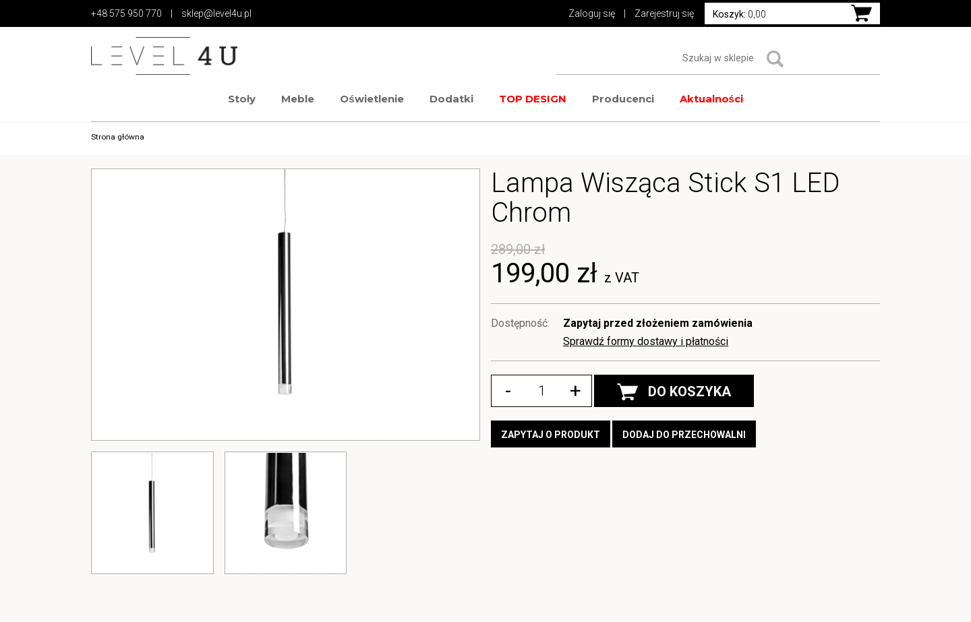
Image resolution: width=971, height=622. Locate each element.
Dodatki (451, 98)
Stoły (242, 98)
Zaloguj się (591, 13)
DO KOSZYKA (674, 391)
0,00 (739, 14)
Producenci (623, 98)
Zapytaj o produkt (550, 434)
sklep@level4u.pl (216, 13)
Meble (297, 98)
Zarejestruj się (664, 13)
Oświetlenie (371, 98)
